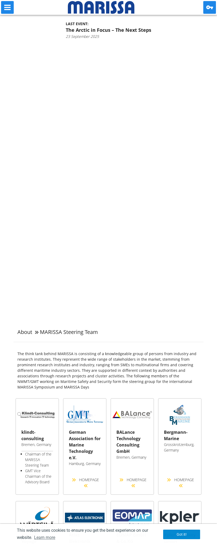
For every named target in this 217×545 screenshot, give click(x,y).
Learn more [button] (44, 537)
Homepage (85, 483)
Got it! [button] (182, 534)
